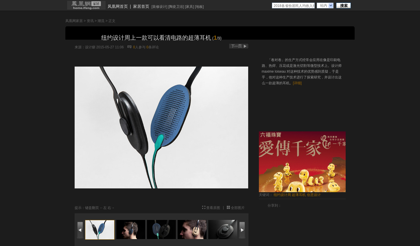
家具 (189, 7)
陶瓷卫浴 (176, 7)
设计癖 (90, 47)
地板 (199, 7)
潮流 (100, 21)
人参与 (139, 47)
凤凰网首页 (118, 6)
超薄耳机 (299, 195)
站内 (323, 5)
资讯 (90, 21)
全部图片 (238, 208)
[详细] (297, 83)
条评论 (152, 47)
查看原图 (213, 208)
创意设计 (314, 195)
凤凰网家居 (74, 21)
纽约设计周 (282, 195)
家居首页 (141, 6)
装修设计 (159, 7)
